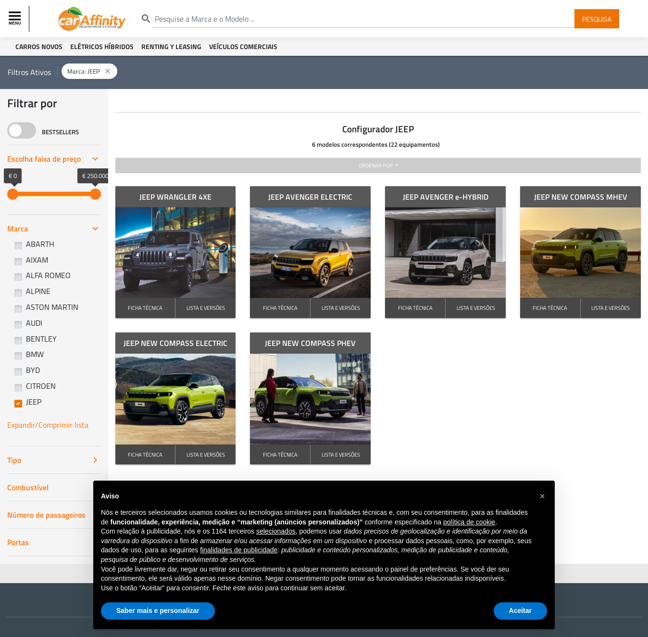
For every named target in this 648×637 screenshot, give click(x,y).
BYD (33, 370)
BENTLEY (41, 339)
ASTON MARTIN (52, 307)
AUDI (34, 323)
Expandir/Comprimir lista (47, 425)
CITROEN (41, 386)
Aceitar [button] (520, 610)
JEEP (33, 402)
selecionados (276, 531)
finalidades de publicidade (238, 550)
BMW (35, 354)
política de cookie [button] (469, 522)
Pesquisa (596, 18)
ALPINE (38, 291)
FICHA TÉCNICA (145, 307)
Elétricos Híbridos (102, 46)
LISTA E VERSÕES (206, 307)
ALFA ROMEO (48, 275)
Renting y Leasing (171, 46)
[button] (542, 496)
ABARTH (40, 244)
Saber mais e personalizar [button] (157, 610)
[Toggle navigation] (15, 18)
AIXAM (37, 260)
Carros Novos (38, 46)
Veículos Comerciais (243, 46)
